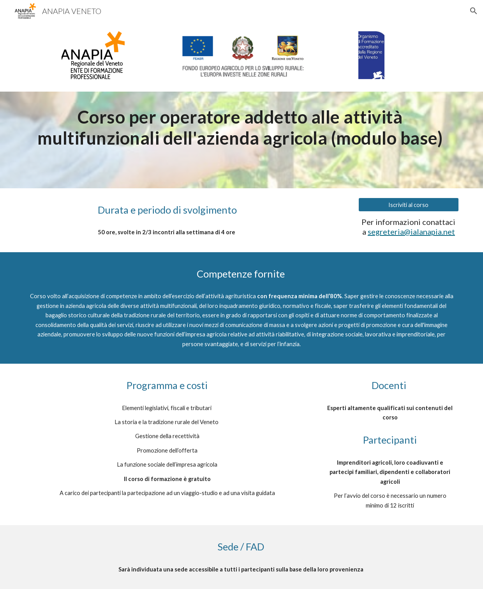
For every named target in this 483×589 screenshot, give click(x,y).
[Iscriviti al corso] (408, 205)
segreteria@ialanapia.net (411, 231)
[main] (241, 127)
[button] (473, 11)
